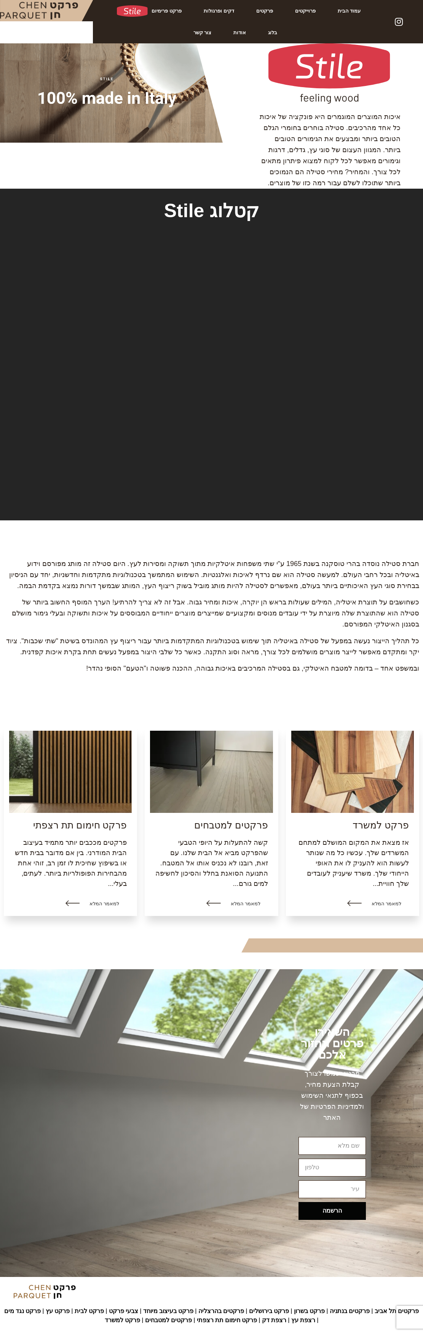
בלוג (272, 32)
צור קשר (202, 32)
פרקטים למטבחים (231, 825)
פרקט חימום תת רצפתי (80, 825)
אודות (239, 32)
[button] (374, 904)
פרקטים (264, 11)
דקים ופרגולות (219, 11)
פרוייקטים (305, 11)
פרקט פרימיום (149, 11)
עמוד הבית (349, 11)
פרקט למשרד (381, 825)
